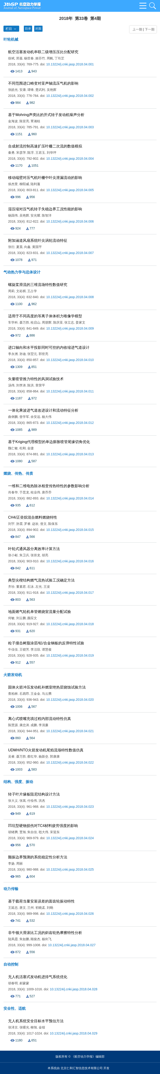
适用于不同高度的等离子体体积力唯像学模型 (45, 316)
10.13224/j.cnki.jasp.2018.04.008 (70, 297)
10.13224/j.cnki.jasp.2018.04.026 (70, 913)
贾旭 (22, 832)
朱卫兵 (24, 555)
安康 (22, 90)
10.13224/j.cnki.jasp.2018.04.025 (70, 869)
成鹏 (34, 725)
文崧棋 (21, 291)
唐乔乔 (47, 492)
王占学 (32, 291)
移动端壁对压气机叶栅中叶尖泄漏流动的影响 (45, 178)
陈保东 (53, 524)
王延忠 (13, 907)
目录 (28, 28)
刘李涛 (21, 385)
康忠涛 (24, 725)
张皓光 (13, 90)
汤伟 (11, 385)
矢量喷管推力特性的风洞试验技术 (36, 379)
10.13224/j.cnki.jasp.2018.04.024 (70, 838)
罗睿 (27, 524)
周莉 (11, 291)
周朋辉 (47, 322)
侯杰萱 (13, 184)
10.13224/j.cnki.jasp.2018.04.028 (74, 989)
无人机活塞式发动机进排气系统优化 (37, 977)
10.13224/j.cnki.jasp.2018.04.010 (70, 360)
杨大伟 (47, 417)
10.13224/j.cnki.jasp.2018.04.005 (70, 190)
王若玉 (40, 152)
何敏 (11, 618)
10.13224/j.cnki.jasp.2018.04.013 (70, 454)
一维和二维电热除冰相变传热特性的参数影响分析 (48, 486)
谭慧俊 (47, 649)
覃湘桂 (35, 121)
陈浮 (30, 152)
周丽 (19, 863)
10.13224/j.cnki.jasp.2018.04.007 (70, 253)
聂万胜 (24, 322)
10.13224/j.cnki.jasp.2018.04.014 (70, 498)
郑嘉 (19, 58)
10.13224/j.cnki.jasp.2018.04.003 (70, 127)
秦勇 (11, 152)
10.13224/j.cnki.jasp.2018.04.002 (70, 96)
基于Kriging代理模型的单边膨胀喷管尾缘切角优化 (49, 442)
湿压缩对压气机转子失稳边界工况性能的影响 (45, 209)
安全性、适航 (14, 1008)
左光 (38, 586)
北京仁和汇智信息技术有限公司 (82, 1068)
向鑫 (27, 247)
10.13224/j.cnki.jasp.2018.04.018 (70, 624)
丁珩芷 (59, 58)
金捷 (30, 448)
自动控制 (10, 964)
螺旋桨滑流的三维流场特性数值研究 (37, 285)
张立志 (69, 322)
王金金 (35, 693)
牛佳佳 (13, 649)
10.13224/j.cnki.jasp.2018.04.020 (70, 699)
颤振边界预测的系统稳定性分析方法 (37, 857)
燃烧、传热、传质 (18, 473)
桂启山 (35, 322)
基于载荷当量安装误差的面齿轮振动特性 (41, 901)
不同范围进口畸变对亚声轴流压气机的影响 (43, 83)
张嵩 (22, 800)
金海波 (13, 121)
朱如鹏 (24, 939)
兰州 (30, 907)
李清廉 (43, 725)
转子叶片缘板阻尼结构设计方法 (34, 794)
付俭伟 (32, 800)
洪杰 (42, 800)
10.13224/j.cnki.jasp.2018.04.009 (70, 328)
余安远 (35, 417)
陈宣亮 (24, 121)
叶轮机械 (10, 39)
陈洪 (30, 385)
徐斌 (11, 58)
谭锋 (30, 90)
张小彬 (13, 555)
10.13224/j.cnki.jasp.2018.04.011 (70, 391)
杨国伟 (13, 215)
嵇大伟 (43, 832)
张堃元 (32, 354)
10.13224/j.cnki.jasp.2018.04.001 (70, 64)
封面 (38, 28)
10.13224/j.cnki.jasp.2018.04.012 (70, 423)
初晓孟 (40, 907)
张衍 (11, 247)
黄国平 (37, 247)
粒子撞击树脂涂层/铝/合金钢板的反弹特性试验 (46, 643)
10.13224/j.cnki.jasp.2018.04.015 (70, 530)
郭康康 (55, 756)
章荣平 (40, 385)
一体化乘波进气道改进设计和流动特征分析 (43, 410)
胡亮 (45, 555)
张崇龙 (35, 555)
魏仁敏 (13, 448)
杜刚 (22, 448)
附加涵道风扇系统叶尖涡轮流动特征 (37, 240)
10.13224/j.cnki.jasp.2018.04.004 (70, 158)
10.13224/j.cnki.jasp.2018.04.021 (70, 731)
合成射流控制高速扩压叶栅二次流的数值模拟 (45, 146)
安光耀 (35, 215)
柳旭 (34, 1027)
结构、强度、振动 (18, 782)
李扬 (11, 863)
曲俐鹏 (13, 417)
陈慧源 (13, 725)
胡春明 (13, 983)
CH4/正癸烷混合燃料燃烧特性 (32, 517)
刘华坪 (51, 152)
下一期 (150, 29)
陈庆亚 (58, 322)
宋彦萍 (21, 152)
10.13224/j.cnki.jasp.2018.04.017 (70, 592)
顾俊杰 (35, 939)
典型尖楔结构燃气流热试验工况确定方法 (41, 580)
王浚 (46, 586)
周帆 (50, 58)
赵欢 (35, 524)
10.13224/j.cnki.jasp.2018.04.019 (70, 655)
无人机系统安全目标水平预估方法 (36, 1021)
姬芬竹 (40, 58)
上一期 (136, 29)
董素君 (21, 586)
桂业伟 (35, 492)
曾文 (43, 524)
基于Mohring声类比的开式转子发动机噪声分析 (46, 115)
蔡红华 (32, 756)
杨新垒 (43, 756)
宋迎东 (55, 832)
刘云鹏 (21, 618)
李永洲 (13, 354)
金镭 (42, 1027)
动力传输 (10, 889)
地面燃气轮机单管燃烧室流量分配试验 (39, 612)
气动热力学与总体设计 (21, 272)
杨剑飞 (47, 939)
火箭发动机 (12, 675)
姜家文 (80, 322)
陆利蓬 (35, 184)
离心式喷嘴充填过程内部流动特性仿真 (39, 719)
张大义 (13, 800)
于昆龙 (24, 492)
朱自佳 (32, 832)
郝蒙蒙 (24, 983)
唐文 (22, 907)
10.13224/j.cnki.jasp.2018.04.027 (72, 945)
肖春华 (13, 492)
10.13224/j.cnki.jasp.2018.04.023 (70, 806)
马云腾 (47, 693)
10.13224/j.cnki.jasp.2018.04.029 (74, 1033)
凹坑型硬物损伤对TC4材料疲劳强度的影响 (43, 826)
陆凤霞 (13, 939)
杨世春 (29, 58)
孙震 (19, 524)
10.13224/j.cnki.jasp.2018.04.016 (70, 561)
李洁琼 (35, 649)
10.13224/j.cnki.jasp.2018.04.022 (70, 762)
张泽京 (13, 1027)
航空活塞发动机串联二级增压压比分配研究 (43, 52)
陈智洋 (47, 215)
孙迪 (22, 354)
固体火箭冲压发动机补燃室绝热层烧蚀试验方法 (47, 687)
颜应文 (32, 618)
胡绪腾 (13, 832)
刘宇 (11, 524)
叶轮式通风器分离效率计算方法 (34, 549)
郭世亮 (43, 354)
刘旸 (50, 907)
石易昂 (24, 693)
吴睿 (11, 756)
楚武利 (40, 90)
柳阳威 (24, 184)
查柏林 (13, 693)
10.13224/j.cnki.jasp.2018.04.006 (70, 221)
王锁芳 (24, 649)
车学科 (13, 322)
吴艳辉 (51, 90)
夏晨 (19, 247)
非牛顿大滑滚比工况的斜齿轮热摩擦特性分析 (45, 933)
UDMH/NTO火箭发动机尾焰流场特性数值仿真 (45, 750)
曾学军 (24, 417)
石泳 (30, 586)
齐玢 (11, 586)
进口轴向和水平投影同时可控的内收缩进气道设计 (48, 347)
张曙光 (24, 1027)
